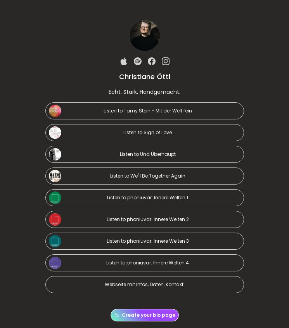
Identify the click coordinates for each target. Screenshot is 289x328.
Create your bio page (144, 315)
